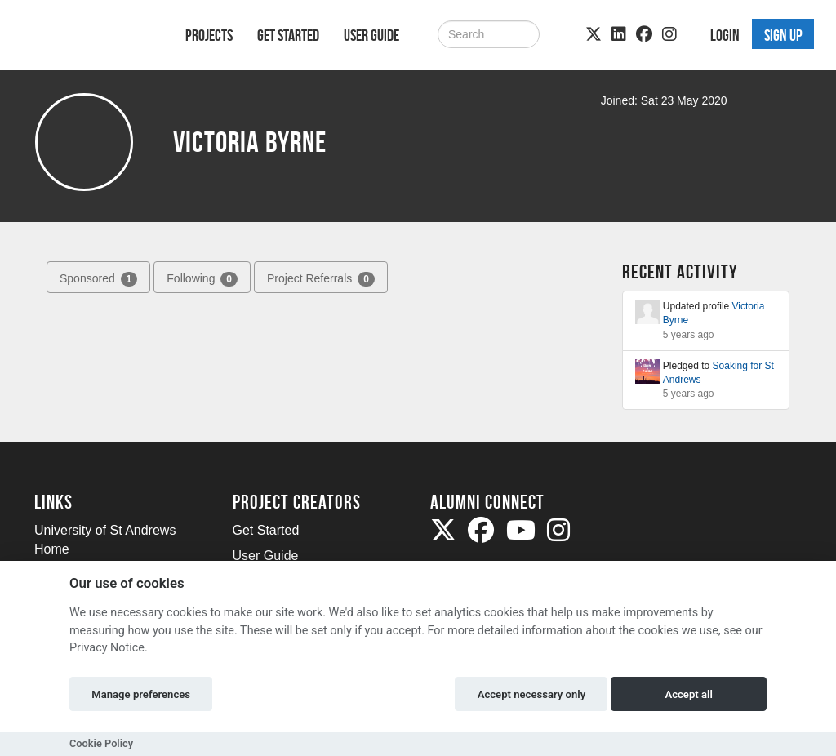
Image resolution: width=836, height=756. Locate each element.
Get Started (288, 35)
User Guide (371, 35)
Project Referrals (321, 279)
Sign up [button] (783, 35)
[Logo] (88, 37)
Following (202, 279)
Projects (209, 35)
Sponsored (98, 279)
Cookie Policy (101, 743)
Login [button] (725, 35)
